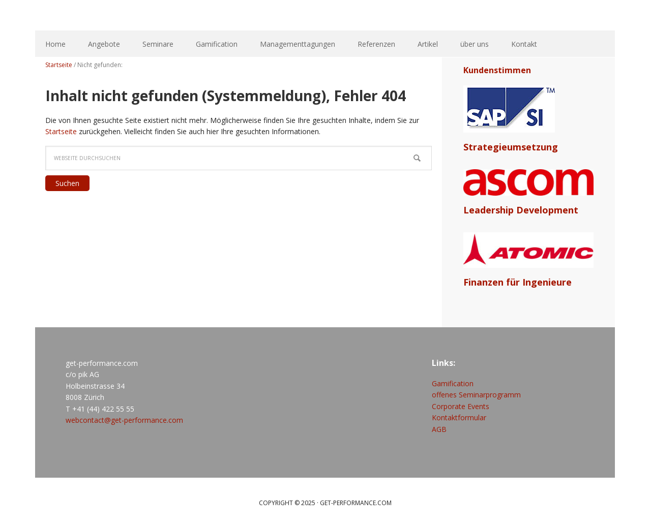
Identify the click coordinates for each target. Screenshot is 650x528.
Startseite (61, 131)
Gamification (453, 383)
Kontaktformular (459, 417)
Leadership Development (520, 210)
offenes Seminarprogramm (476, 394)
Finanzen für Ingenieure (517, 282)
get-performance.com (187, 15)
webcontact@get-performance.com (124, 420)
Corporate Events (460, 406)
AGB (439, 429)
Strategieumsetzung (510, 147)
